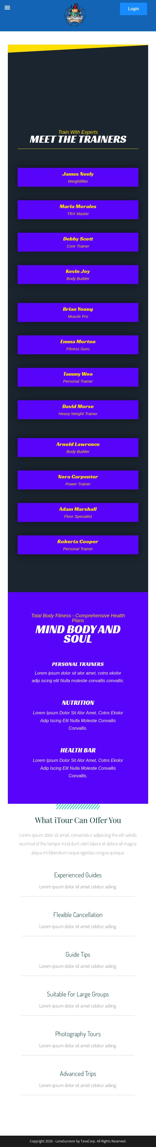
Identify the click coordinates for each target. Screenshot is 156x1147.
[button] (7, 7)
